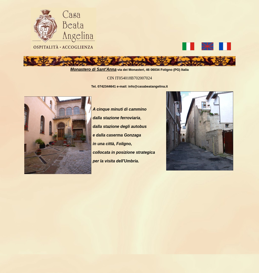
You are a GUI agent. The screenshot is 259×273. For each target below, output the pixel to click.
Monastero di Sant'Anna (93, 69)
